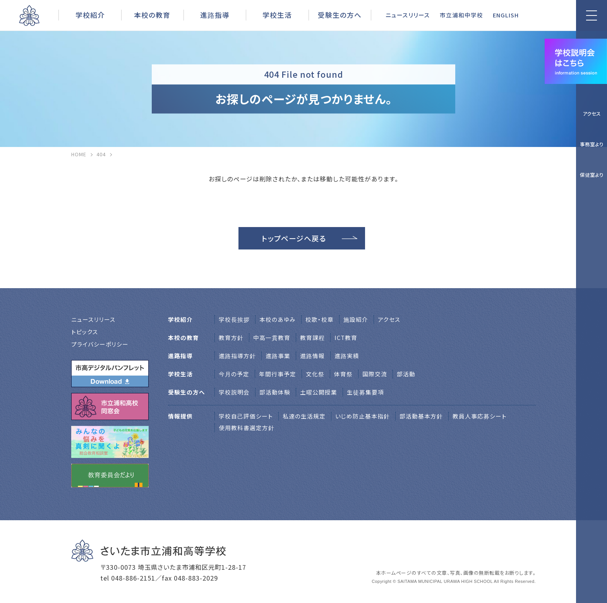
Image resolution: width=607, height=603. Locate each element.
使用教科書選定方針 (246, 428)
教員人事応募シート (480, 416)
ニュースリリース (408, 15)
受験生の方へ (340, 15)
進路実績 (346, 356)
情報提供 (180, 416)
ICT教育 (345, 337)
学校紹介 (90, 15)
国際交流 (374, 374)
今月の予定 (234, 374)
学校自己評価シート (246, 416)
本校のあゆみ (277, 319)
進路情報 (312, 356)
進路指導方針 (237, 356)
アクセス (592, 113)
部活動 (406, 374)
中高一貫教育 (271, 337)
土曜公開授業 (318, 392)
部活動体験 (274, 392)
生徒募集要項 (365, 392)
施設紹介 (355, 319)
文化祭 (315, 374)
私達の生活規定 (304, 416)
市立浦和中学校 (461, 15)
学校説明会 (234, 392)
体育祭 (343, 374)
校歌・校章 (319, 319)
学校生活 (277, 15)
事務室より (592, 144)
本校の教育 (152, 15)
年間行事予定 (277, 374)
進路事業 (278, 356)
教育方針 (231, 337)
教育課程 (312, 337)
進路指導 (215, 15)
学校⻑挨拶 (234, 319)
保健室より (592, 174)
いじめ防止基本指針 (362, 416)
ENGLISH (506, 15)
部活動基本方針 (421, 416)
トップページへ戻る (294, 238)
